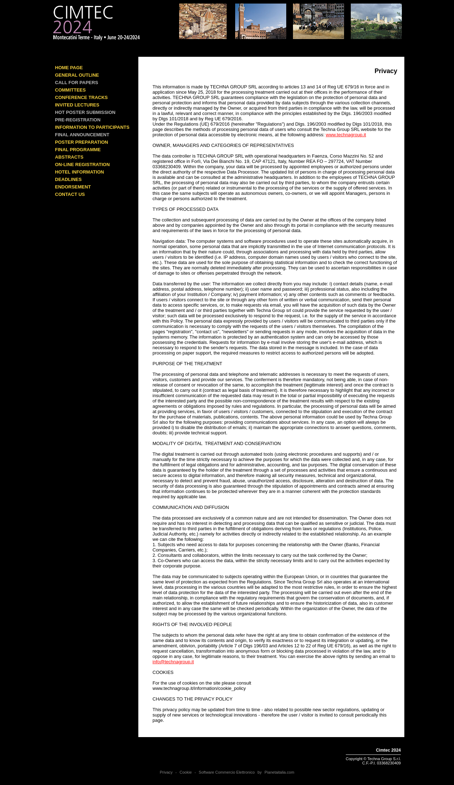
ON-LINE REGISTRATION (82, 164)
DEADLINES (68, 179)
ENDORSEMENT (73, 187)
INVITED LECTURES (77, 105)
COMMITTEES (70, 90)
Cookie (185, 772)
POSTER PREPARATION (81, 142)
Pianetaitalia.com (279, 772)
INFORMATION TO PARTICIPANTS (92, 127)
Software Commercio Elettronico (227, 772)
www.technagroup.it (346, 134)
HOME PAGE (69, 67)
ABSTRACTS (69, 157)
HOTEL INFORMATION (79, 172)
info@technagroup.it (173, 661)
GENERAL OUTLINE (77, 75)
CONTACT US (70, 194)
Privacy (166, 772)
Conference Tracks (81, 97)
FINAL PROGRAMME (78, 149)
